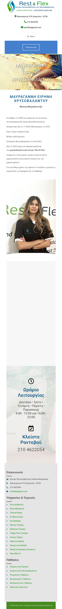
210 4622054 (32, 22)
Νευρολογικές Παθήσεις (20, 579)
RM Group (49, 605)
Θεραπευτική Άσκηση (19, 567)
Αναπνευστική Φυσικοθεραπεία (23, 571)
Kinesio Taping (16, 537)
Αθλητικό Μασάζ (17, 541)
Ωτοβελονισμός (16, 517)
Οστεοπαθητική (16, 504)
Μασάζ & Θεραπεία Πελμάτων (23, 549)
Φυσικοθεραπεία (17, 509)
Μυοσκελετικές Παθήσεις (21, 583)
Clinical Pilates (16, 513)
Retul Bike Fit (15, 553)
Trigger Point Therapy (19, 533)
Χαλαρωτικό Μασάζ (18, 545)
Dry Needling (15, 521)
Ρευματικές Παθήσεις (19, 575)
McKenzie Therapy (17, 529)
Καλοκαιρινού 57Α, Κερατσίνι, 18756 (32, 16)
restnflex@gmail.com (32, 27)
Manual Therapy (17, 525)
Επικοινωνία (31, 47)
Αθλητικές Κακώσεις (19, 587)
